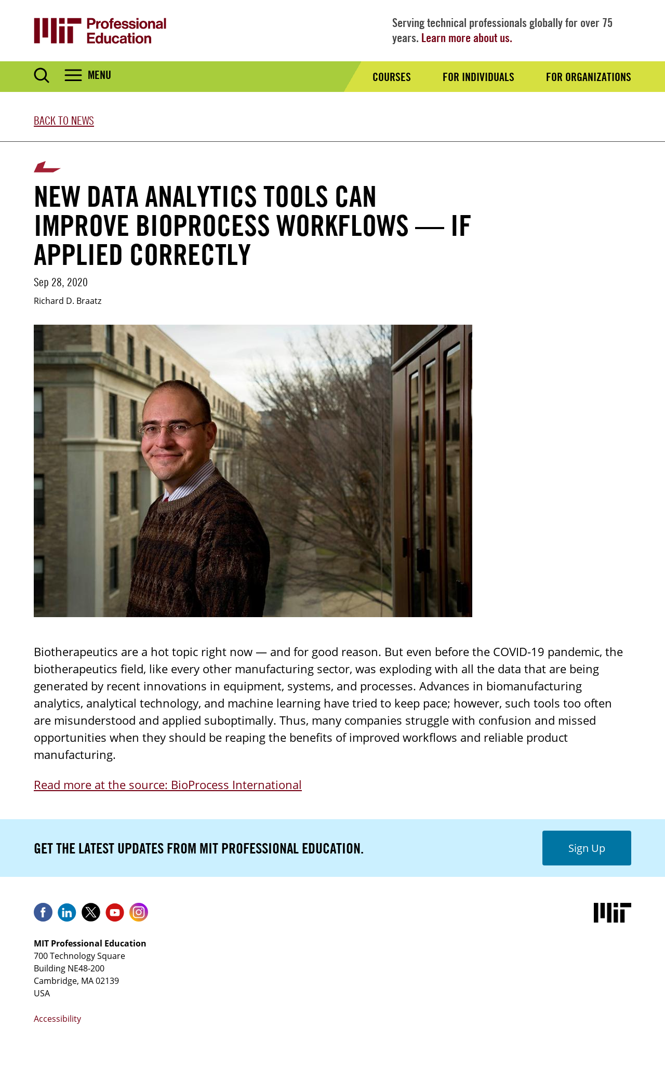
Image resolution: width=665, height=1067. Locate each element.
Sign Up (586, 848)
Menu (99, 75)
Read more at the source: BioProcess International (168, 784)
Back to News (64, 120)
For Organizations (588, 77)
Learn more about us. (466, 37)
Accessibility (57, 1018)
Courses (392, 77)
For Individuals (478, 77)
